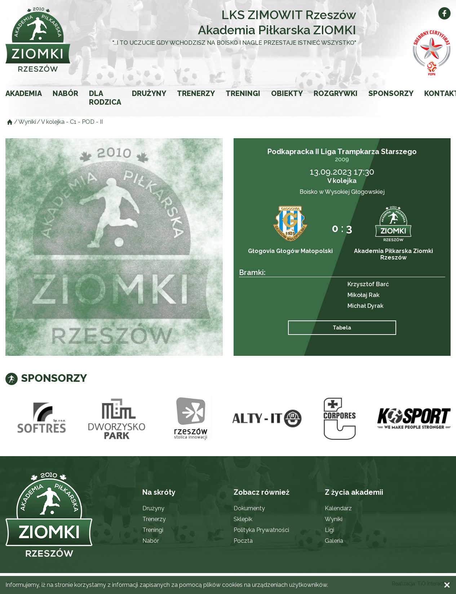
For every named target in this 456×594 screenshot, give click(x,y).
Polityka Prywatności (261, 530)
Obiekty (287, 93)
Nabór (65, 93)
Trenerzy (196, 93)
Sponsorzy (390, 93)
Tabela (342, 328)
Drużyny (149, 93)
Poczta (243, 540)
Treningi (243, 93)
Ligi (329, 530)
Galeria (334, 540)
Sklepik (243, 519)
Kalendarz (338, 508)
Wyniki (333, 519)
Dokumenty (249, 508)
